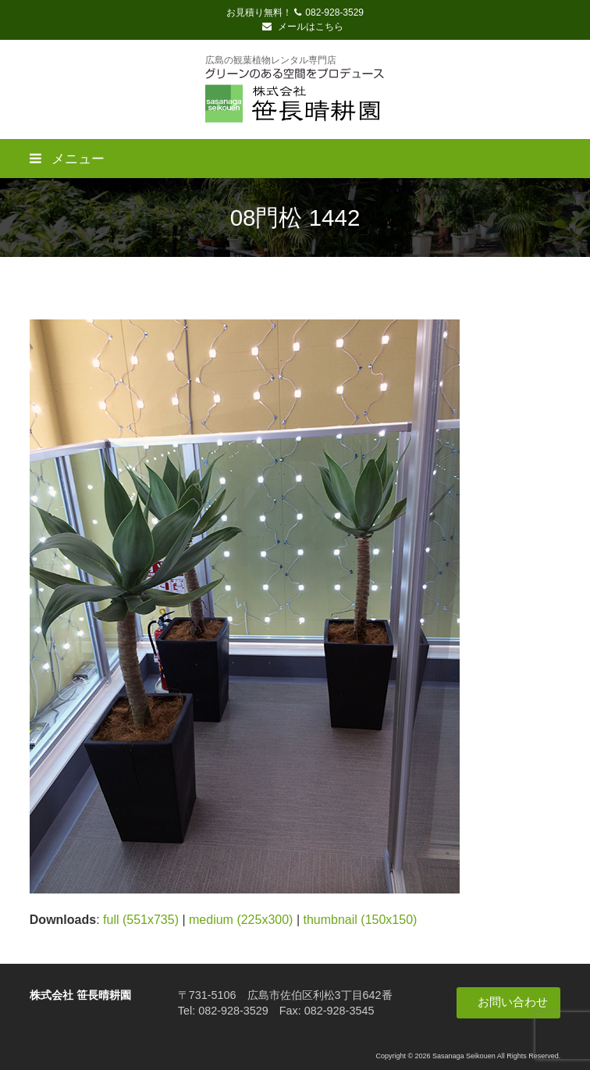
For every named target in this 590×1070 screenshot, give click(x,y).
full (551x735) (141, 919)
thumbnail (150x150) (360, 919)
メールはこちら (302, 26)
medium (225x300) (241, 919)
